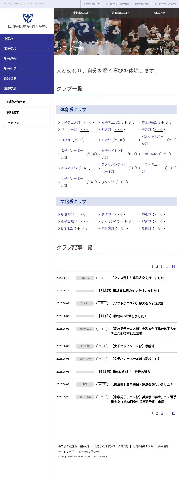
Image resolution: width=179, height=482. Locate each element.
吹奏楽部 (74, 214)
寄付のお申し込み (143, 446)
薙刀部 (153, 130)
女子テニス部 (118, 122)
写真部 (153, 221)
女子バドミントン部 (119, 154)
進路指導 (10, 78)
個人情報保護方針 (89, 451)
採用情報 (163, 446)
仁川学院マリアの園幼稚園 (117, 4)
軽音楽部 (115, 228)
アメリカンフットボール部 (119, 168)
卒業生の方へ (159, 12)
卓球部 (113, 140)
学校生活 (10, 68)
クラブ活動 (103, 42)
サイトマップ (66, 451)
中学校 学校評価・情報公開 (74, 446)
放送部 (153, 228)
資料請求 (13, 112)
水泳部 (72, 140)
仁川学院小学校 (142, 4)
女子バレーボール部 (79, 154)
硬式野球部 (75, 168)
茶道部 (153, 214)
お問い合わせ (16, 101)
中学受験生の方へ (81, 12)
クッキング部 (118, 221)
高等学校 (10, 48)
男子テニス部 (77, 122)
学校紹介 (10, 58)
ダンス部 (115, 182)
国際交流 (10, 88)
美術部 (113, 214)
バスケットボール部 (159, 140)
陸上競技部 (156, 122)
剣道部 (113, 130)
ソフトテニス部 (159, 168)
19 (173, 266)
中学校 (8, 39)
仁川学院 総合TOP (91, 4)
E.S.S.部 (74, 228)
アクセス (13, 123)
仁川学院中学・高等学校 (165, 4)
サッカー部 (75, 130)
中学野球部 (156, 154)
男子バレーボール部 (79, 182)
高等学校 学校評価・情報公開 (111, 446)
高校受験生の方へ (120, 12)
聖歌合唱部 (75, 221)
